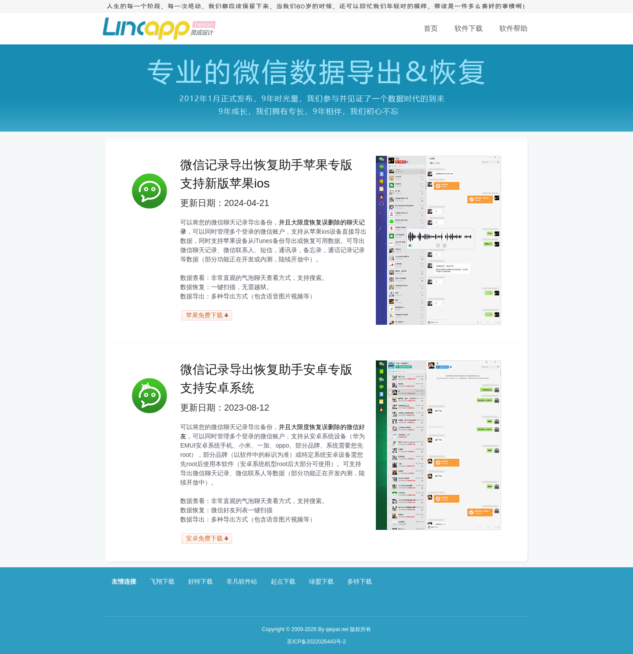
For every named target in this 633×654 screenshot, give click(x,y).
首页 (431, 28)
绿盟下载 (321, 581)
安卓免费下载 (204, 538)
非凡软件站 (241, 581)
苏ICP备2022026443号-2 (316, 642)
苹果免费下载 (204, 315)
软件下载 (469, 28)
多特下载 (359, 581)
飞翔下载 (162, 581)
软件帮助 (513, 28)
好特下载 (200, 581)
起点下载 (283, 581)
